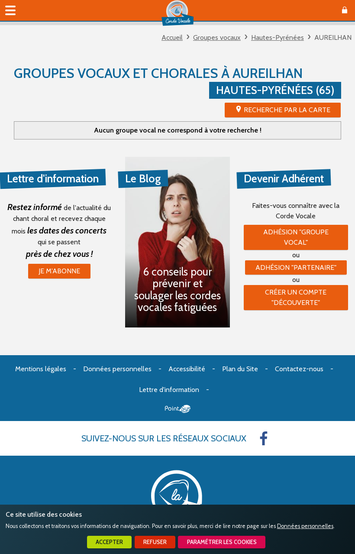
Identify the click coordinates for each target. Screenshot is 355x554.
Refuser (155, 542)
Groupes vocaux (217, 37)
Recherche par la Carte (287, 110)
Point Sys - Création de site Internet (177, 409)
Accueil (172, 37)
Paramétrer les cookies (222, 542)
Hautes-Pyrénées (277, 37)
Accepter (109, 542)
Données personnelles (305, 526)
